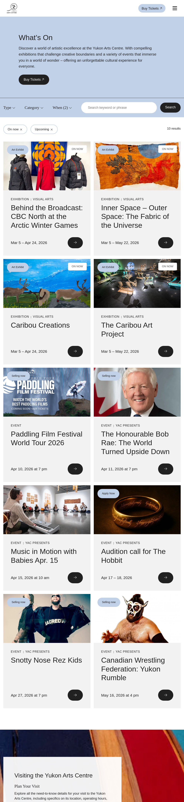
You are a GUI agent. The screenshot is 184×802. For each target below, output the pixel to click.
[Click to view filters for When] (62, 107)
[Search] (170, 108)
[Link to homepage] (12, 8)
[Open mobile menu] (174, 8)
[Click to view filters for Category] (34, 107)
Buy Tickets (152, 8)
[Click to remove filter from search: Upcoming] (51, 129)
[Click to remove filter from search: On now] (21, 129)
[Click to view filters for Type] (9, 107)
